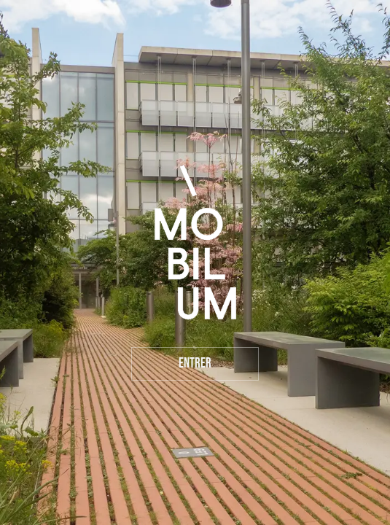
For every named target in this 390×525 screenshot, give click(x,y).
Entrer (195, 363)
